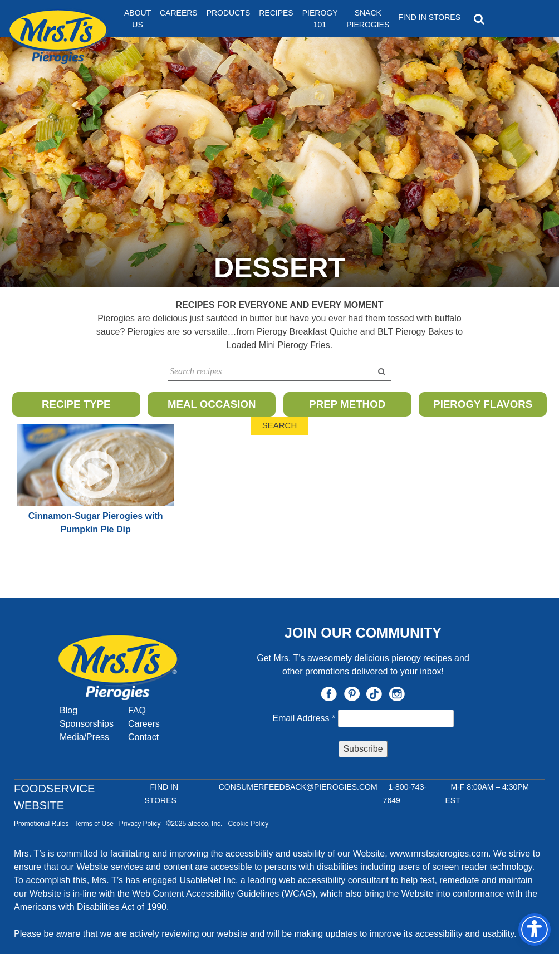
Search (279, 425)
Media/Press (84, 737)
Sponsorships (87, 723)
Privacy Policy (140, 824)
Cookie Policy (248, 824)
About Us (137, 18)
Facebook (329, 694)
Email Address (304, 718)
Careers (179, 12)
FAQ (137, 710)
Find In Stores (429, 17)
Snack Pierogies (367, 18)
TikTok (374, 694)
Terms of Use (94, 824)
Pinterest (352, 694)
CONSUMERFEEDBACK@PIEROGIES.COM (298, 786)
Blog (68, 710)
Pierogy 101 (320, 18)
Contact (143, 737)
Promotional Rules (41, 824)
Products (229, 12)
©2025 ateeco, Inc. (194, 824)
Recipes (276, 12)
